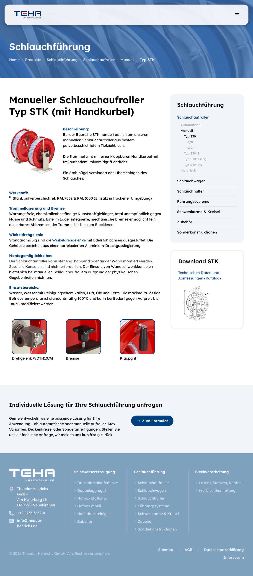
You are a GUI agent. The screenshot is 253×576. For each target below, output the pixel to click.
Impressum (233, 557)
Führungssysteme (193, 201)
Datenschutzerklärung (224, 549)
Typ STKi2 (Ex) (195, 159)
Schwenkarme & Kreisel (198, 211)
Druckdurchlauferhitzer (96, 482)
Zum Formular (152, 421)
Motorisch (188, 170)
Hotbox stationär (90, 498)
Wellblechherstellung (215, 490)
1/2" (190, 148)
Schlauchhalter (190, 191)
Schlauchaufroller (193, 117)
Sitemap (165, 549)
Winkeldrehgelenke (69, 240)
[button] (237, 15)
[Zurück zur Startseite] (27, 15)
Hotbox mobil (87, 506)
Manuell (187, 131)
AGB (188, 549)
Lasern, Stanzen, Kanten (218, 482)
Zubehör (184, 222)
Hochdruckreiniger (92, 513)
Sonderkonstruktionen (197, 232)
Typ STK (190, 136)
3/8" (190, 142)
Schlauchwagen (191, 181)
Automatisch (191, 125)
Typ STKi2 (191, 153)
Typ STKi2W (193, 165)
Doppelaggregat (90, 490)
